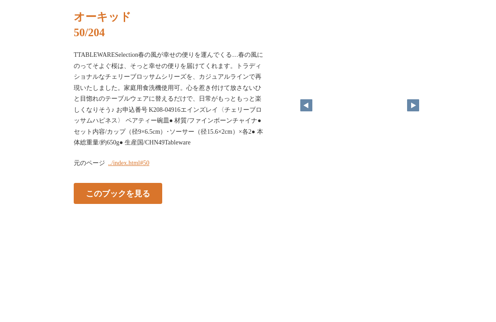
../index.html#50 (128, 163)
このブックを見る (118, 193)
